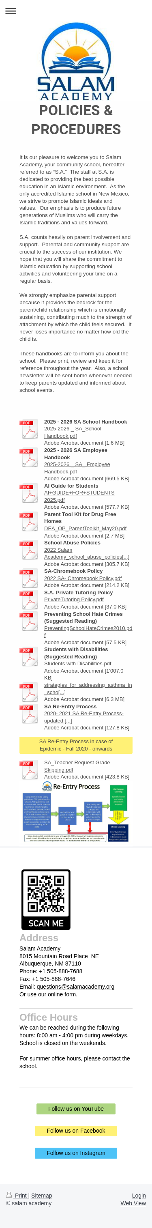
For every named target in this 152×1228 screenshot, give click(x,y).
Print (17, 1195)
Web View (133, 1203)
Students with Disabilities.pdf (77, 663)
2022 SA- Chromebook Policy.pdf (83, 578)
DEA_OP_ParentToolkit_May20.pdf (85, 528)
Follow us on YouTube (76, 1108)
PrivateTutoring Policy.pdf (74, 599)
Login (139, 1195)
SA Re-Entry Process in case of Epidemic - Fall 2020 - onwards (76, 745)
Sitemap (41, 1195)
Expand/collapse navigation (76, 10)
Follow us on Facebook (76, 1130)
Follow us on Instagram (76, 1153)
